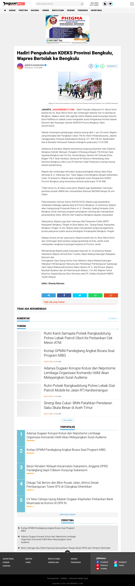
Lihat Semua (67, 420)
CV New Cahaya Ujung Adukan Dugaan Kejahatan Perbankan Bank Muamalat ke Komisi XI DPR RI (70, 501)
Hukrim (45, 10)
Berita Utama (58, 10)
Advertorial (96, 10)
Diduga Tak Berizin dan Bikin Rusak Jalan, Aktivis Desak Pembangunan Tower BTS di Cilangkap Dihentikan (63, 484)
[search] (59, 3)
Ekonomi (71, 10)
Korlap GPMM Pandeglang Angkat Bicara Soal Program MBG (79, 353)
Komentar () (112, 66)
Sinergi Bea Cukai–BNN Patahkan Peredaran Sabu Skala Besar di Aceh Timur (78, 405)
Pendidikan (83, 10)
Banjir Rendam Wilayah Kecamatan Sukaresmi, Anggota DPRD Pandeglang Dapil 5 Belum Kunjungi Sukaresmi (67, 468)
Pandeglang (53, 562)
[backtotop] (67, 553)
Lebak (28, 562)
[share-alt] (49, 295)
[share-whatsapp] (102, 66)
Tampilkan (113, 318)
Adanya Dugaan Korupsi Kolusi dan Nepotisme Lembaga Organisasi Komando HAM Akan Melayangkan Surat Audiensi (79, 372)
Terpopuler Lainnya (67, 515)
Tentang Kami (53, 578)
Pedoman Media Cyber (78, 578)
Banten (28, 559)
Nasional (35, 10)
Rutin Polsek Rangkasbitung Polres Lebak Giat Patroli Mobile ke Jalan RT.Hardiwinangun (79, 388)
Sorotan (6, 566)
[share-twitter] (96, 66)
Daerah (12, 10)
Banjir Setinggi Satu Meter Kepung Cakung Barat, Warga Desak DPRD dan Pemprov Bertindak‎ (65, 548)
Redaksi (64, 578)
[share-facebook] (91, 66)
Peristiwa (23, 10)
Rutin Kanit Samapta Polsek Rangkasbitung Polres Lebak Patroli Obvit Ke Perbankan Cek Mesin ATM (78, 338)
